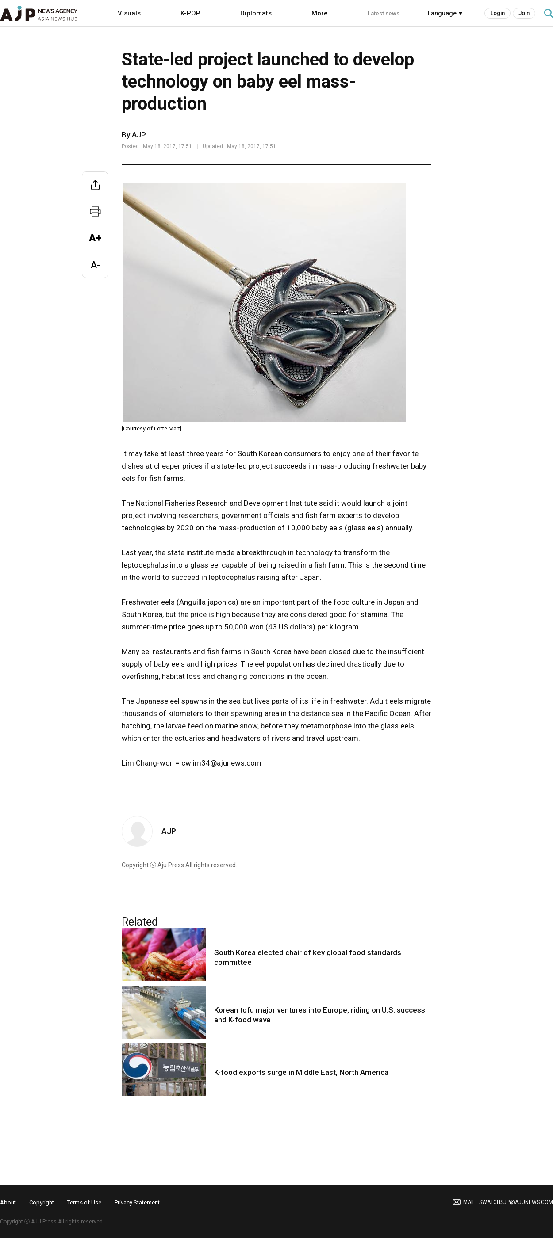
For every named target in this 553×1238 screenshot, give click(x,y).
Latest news (383, 13)
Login (497, 13)
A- (95, 264)
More (319, 13)
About (8, 1202)
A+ (95, 238)
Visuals (129, 13)
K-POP (190, 13)
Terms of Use (84, 1202)
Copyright (41, 1202)
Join (524, 13)
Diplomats (256, 13)
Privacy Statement (137, 1202)
